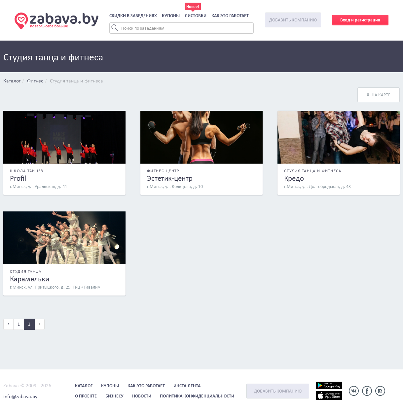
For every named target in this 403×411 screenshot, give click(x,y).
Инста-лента (187, 386)
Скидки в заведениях (133, 15)
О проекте (86, 396)
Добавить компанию (293, 20)
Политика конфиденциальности (197, 396)
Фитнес (35, 81)
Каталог (11, 81)
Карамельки (29, 278)
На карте (378, 95)
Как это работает (230, 15)
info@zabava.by (20, 396)
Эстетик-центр (170, 178)
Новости (141, 396)
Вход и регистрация (360, 20)
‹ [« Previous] (8, 324)
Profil (18, 178)
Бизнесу (114, 396)
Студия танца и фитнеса (76, 81)
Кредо (294, 178)
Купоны (171, 15)
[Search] (181, 28)
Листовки (195, 15)
